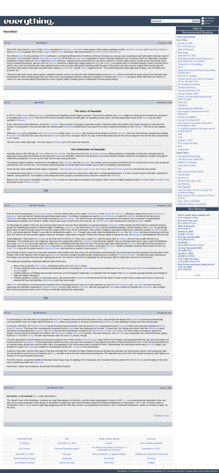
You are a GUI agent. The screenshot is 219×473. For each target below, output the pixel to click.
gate (190, 269)
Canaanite (123, 326)
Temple (108, 214)
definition (9, 388)
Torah (145, 118)
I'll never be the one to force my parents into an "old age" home (196, 80)
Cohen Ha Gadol (89, 340)
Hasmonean (78, 333)
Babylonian (153, 328)
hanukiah (85, 162)
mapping (47, 52)
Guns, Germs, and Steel (189, 201)
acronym (65, 68)
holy (71, 335)
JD (189, 228)
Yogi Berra (182, 105)
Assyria (51, 331)
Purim (113, 74)
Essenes (132, 243)
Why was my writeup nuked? (191, 171)
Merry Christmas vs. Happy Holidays (109, 454)
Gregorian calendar (98, 153)
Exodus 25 (14, 135)
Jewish (46, 49)
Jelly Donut (142, 268)
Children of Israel (39, 326)
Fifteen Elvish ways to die (189, 181)
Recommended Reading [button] (197, 32)
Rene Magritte (184, 187)
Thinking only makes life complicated (151, 454)
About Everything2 (186, 37)
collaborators (102, 221)
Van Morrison (184, 184)
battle (36, 61)
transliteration (113, 52)
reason (20, 56)
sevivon (43, 173)
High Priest (133, 232)
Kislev (41, 153)
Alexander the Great (100, 331)
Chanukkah (159, 180)
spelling (32, 49)
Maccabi (21, 243)
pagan (9, 138)
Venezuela (183, 242)
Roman (59, 52)
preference (99, 52)
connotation (78, 49)
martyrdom (87, 241)
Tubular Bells (184, 175)
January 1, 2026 (185, 140)
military (77, 266)
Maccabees (60, 333)
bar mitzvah (109, 458)
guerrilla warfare (67, 218)
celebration (57, 58)
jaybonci (190, 239)
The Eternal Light (126, 255)
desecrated (55, 135)
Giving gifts (67, 458)
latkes (62, 169)
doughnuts (39, 362)
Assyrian (38, 331)
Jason (121, 232)
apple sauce (89, 169)
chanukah (129, 49)
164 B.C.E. (119, 214)
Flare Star (182, 102)
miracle (84, 68)
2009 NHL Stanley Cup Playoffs (192, 204)
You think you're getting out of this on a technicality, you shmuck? (109, 448)
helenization (112, 225)
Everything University (24, 463)
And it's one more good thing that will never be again (196, 265)
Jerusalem (76, 133)
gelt (40, 278)
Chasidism (110, 246)
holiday (151, 463)
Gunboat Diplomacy (187, 87)
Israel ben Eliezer (52, 248)
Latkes (86, 268)
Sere (180, 67)
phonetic (18, 52)
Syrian (141, 221)
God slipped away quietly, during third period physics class (195, 124)
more (197, 275)
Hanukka (67, 454)
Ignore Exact (208, 21)
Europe (54, 287)
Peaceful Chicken (196, 245)
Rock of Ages (41, 266)
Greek (114, 331)
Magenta (43, 43)
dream (181, 245)
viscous (17, 270)
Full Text (206, 23)
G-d (17, 335)
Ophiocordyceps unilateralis (190, 108)
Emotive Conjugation (187, 117)
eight (97, 63)
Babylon (71, 328)
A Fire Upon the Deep (187, 143)
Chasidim (53, 124)
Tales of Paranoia (186, 49)
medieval (46, 287)
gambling (47, 280)
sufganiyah (128, 169)
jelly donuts (117, 169)
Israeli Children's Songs (24, 458)
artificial (59, 319)
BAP (180, 146)
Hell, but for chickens (187, 76)
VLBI (180, 137)
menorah (121, 133)
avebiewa (189, 234)
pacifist (53, 61)
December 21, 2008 (25, 454)
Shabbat (97, 227)
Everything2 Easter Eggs (189, 156)
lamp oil (52, 63)
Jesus (56, 322)
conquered (77, 347)
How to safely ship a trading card (194, 215)
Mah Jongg (183, 52)
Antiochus (39, 115)
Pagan (19, 58)
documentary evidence (43, 214)
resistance (147, 287)
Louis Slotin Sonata (186, 165)
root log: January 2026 (188, 94)
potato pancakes (74, 169)
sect (96, 239)
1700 (100, 248)
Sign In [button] (197, 28)
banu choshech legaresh (151, 443)
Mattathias (68, 127)
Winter (43, 56)
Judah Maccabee (50, 133)
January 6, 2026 (185, 43)
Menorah (138, 360)
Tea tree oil (183, 178)
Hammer (131, 216)
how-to (181, 217)
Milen (189, 250)
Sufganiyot (129, 268)
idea (7, 102)
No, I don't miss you (187, 46)
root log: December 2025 (189, 90)
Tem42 (41, 102)
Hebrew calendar (57, 153)
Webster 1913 (56, 388)
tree (179, 168)
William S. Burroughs (187, 162)
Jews (18, 133)
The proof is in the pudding (190, 64)
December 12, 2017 (151, 448)
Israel (95, 326)
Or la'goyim (25, 443)
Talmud (47, 246)
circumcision (69, 227)
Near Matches (208, 18)
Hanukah (110, 322)
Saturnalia (44, 58)
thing (7, 43)
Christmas (66, 49)
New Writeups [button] (197, 209)
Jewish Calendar (66, 463)
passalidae (193, 217)
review (181, 228)
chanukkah (153, 49)
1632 (180, 134)
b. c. (124, 400)
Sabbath (138, 127)
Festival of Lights (31, 182)
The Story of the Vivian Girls (190, 159)
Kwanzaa (151, 458)
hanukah (139, 49)
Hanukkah (145, 180)
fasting (59, 156)
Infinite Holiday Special (109, 439)
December (109, 463)
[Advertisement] (109, 7)
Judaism (21, 120)
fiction (181, 269)
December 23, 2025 (187, 55)
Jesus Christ (80, 58)
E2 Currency (24, 448)
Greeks (24, 115)
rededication (92, 214)
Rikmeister (41, 313)
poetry (181, 223)
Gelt (67, 439)
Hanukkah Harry (24, 439)
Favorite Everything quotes (67, 448)
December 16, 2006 (67, 443)
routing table (183, 149)
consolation (138, 285)
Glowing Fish (194, 261)
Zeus (75, 232)
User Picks (182, 40)
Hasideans (137, 235)
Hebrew (163, 49)
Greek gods (28, 118)
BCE (15, 115)
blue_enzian (38, 205)
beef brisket (101, 169)
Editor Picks (183, 153)
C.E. (105, 248)
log (179, 234)
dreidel (107, 63)
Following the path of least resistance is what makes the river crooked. (196, 60)
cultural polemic (121, 285)
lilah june (192, 223)
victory (30, 335)
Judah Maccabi (107, 216)
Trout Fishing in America (189, 84)
